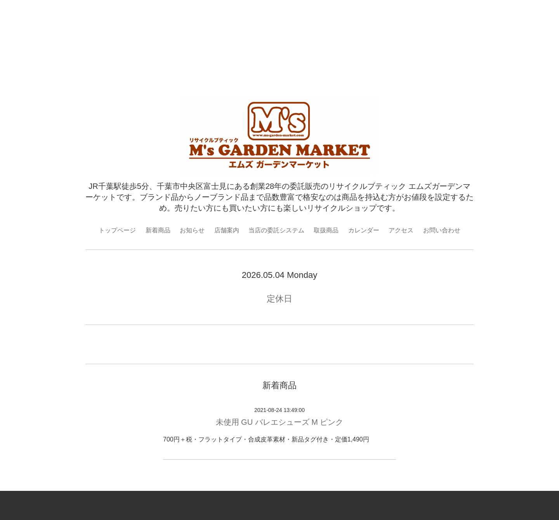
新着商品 (158, 230)
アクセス (401, 230)
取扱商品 (326, 230)
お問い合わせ (441, 230)
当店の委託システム (276, 230)
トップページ (117, 230)
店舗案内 (226, 230)
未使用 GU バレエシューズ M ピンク (280, 422)
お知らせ (192, 230)
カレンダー (363, 230)
